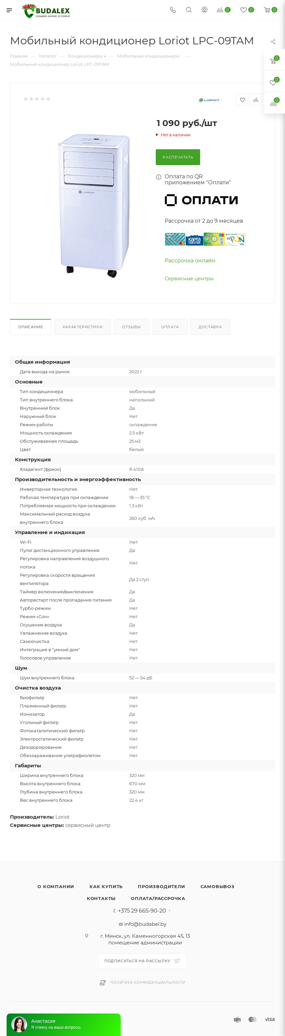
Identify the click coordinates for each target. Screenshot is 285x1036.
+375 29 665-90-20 (142, 911)
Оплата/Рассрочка (158, 898)
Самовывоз (217, 886)
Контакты (101, 898)
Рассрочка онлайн (190, 260)
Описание (30, 327)
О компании (55, 886)
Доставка (210, 327)
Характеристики (82, 327)
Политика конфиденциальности (147, 982)
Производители (161, 886)
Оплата (170, 327)
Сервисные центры (189, 279)
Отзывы (131, 327)
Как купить (106, 886)
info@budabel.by (145, 924)
